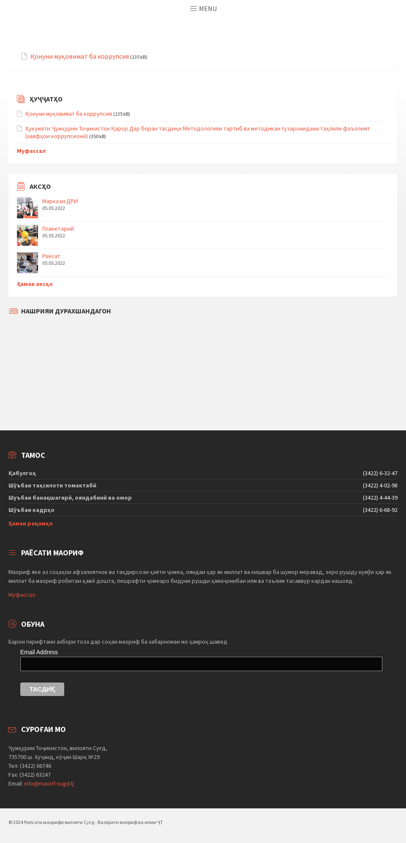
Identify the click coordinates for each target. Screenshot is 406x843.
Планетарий (58, 228)
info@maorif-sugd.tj (49, 783)
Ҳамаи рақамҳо (30, 523)
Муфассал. (22, 594)
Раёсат (51, 256)
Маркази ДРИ (60, 201)
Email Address (39, 652)
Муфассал (31, 151)
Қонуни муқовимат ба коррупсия (79, 56)
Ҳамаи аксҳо (35, 284)
